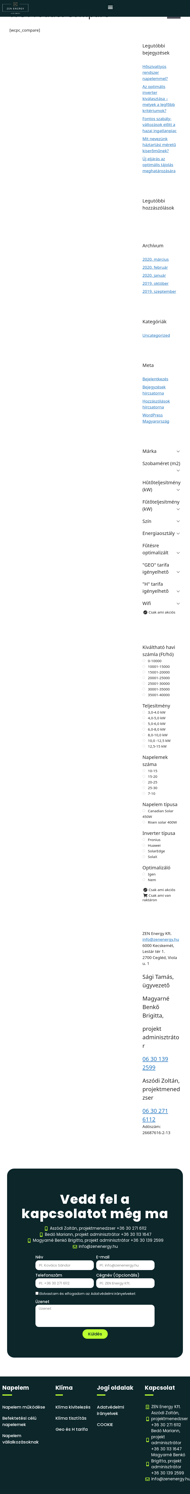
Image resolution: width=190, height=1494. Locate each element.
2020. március (155, 259)
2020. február (155, 267)
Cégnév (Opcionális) (117, 1275)
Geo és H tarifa (72, 1429)
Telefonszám (48, 1275)
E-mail (102, 1257)
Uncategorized (156, 335)
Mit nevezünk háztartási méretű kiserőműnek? (159, 144)
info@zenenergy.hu (160, 939)
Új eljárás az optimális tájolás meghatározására (159, 164)
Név (39, 1257)
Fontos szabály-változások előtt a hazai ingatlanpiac (159, 124)
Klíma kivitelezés (73, 1407)
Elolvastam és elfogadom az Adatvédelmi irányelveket (87, 1293)
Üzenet (42, 1302)
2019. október (155, 283)
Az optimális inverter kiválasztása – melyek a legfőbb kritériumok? (158, 98)
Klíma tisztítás (71, 1418)
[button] (110, 7)
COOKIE (105, 1424)
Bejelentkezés (155, 379)
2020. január (154, 275)
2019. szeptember (159, 291)
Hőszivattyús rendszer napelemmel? (155, 72)
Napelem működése (23, 1407)
